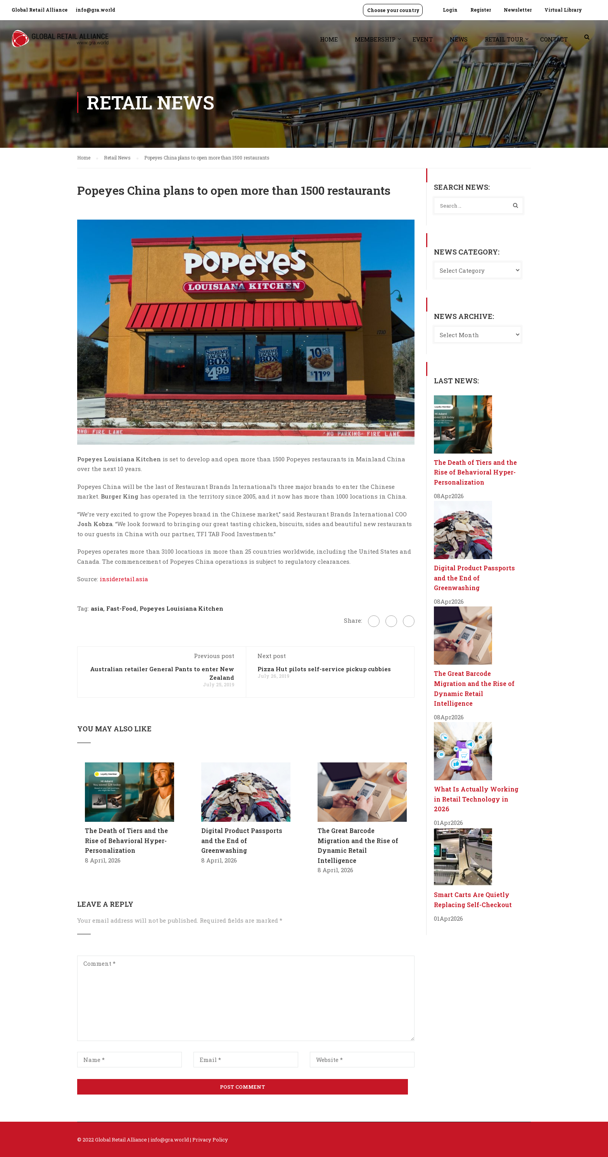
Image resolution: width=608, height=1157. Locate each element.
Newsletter (518, 10)
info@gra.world (95, 10)
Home (329, 39)
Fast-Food (121, 608)
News (459, 39)
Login (450, 10)
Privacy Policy (210, 1139)
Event (423, 39)
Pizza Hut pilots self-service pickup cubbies (324, 669)
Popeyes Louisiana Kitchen (181, 608)
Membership (375, 39)
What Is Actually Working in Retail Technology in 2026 (476, 799)
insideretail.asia (124, 579)
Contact (554, 39)
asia (97, 608)
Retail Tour (504, 39)
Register (480, 10)
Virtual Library (563, 10)
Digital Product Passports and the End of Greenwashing (241, 840)
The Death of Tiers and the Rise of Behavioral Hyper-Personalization (126, 840)
